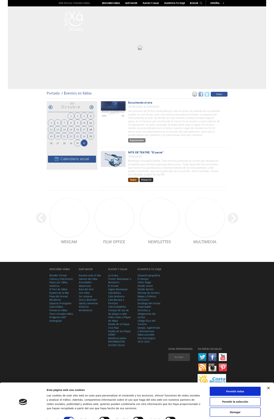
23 (77, 136)
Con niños (84, 292)
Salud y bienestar (88, 303)
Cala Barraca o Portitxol (116, 301)
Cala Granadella (117, 306)
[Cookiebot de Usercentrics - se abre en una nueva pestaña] (23, 412)
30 (77, 142)
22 (71, 136)
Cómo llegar (144, 282)
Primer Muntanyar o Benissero (119, 280)
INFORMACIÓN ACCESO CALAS (116, 343)
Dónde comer (145, 286)
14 (64, 129)
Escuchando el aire (140, 102)
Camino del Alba (88, 279)
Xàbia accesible (146, 334)
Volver (219, 94)
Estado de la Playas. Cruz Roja (119, 325)
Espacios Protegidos (60, 303)
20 (57, 136)
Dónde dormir (146, 289)
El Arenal (113, 286)
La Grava (113, 275)
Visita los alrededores (85, 308)
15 (71, 129)
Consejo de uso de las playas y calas (118, 312)
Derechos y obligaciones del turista (147, 314)
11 (90, 122)
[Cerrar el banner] (268, 375)
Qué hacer (131, 3)
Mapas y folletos (147, 296)
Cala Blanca (114, 292)
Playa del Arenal (58, 296)
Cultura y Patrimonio (61, 279)
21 (64, 136)
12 (51, 129)
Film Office (114, 241)
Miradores (55, 299)
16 (77, 129)
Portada (53, 93)
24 (84, 136)
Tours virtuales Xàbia (61, 313)
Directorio (143, 299)
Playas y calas (151, 3)
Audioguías (55, 320)
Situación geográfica (149, 275)
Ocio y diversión (88, 299)
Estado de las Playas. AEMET (119, 333)
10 (84, 122)
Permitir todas (235, 378)
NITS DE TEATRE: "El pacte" (146, 152)
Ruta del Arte (86, 289)
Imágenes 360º (57, 317)
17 (84, 129)
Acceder (179, 357)
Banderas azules (117, 338)
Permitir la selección (235, 388)
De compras (85, 296)
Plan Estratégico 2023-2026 (146, 339)
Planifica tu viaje (174, 3)
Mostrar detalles (57, 411)
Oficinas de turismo (149, 292)
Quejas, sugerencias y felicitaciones (149, 329)
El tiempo (143, 279)
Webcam (69, 241)
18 (90, 129)
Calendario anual (72, 159)
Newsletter (159, 241)
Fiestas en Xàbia (58, 310)
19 (51, 136)
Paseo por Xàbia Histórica (58, 284)
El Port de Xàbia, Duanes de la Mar (59, 291)
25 (90, 136)
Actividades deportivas (85, 284)
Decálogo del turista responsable (149, 305)
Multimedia (204, 241)
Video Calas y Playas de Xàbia (119, 318)
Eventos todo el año (90, 275)
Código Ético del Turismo (147, 322)
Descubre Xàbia (111, 3)
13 (57, 129)
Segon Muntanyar (118, 289)
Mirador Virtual (58, 275)
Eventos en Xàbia (78, 93)
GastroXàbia (56, 306)
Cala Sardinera (116, 296)
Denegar (235, 398)
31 (84, 142)
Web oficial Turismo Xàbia (74, 3)
